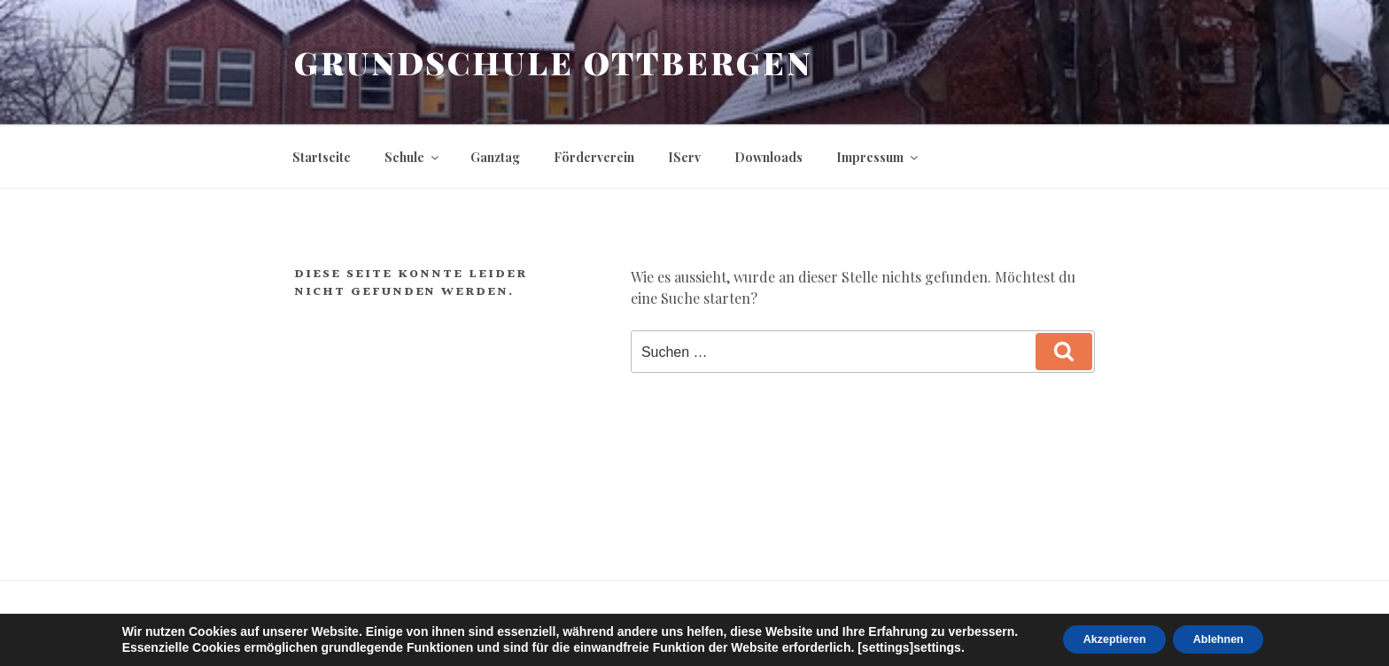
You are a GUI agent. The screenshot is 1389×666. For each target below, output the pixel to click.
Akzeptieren (1105, 638)
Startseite (321, 157)
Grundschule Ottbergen (552, 62)
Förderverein (594, 157)
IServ (684, 157)
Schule (412, 157)
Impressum (878, 157)
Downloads (768, 157)
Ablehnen (1228, 638)
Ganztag (495, 157)
